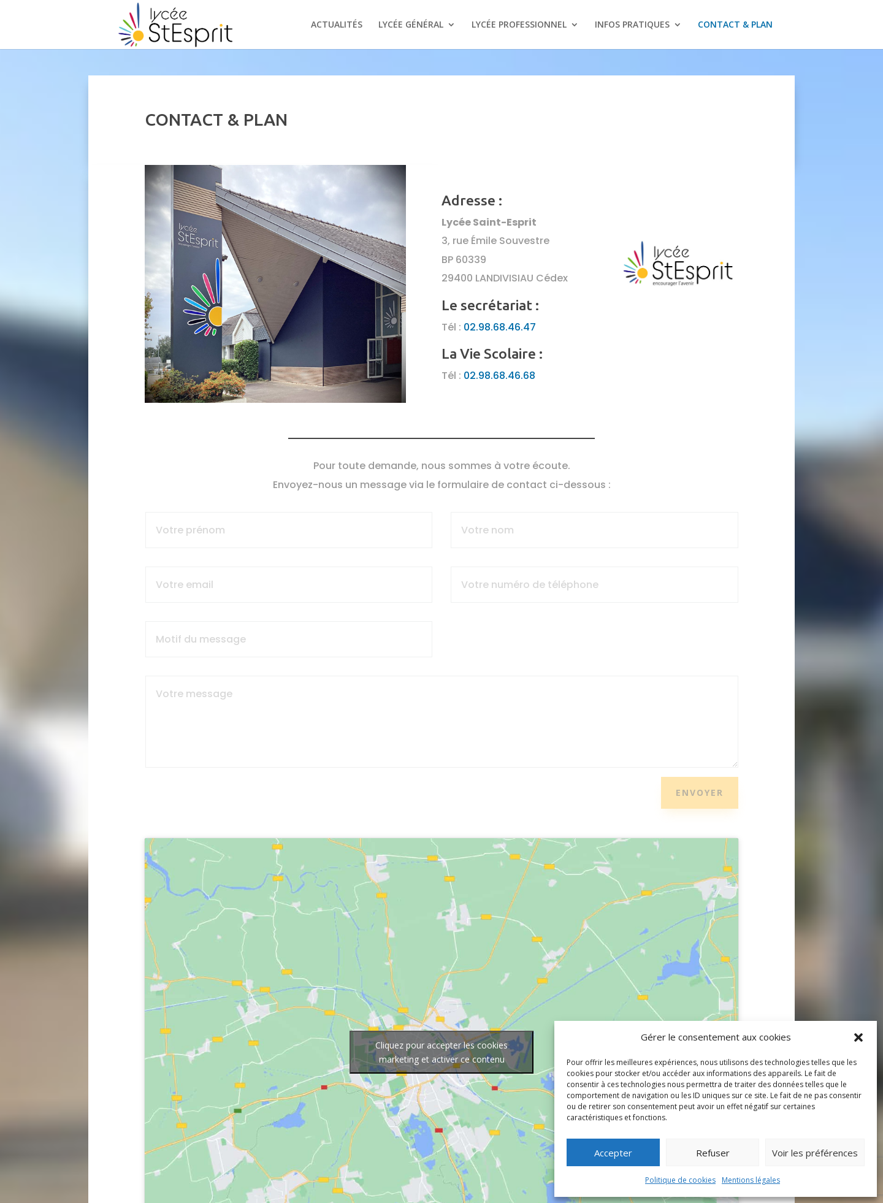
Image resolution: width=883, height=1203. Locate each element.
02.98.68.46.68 (499, 376)
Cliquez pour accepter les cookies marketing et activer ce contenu (441, 1052)
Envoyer (700, 792)
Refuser (713, 1153)
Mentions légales (751, 1180)
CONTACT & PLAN (735, 25)
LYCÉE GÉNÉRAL (410, 25)
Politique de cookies (680, 1180)
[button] (858, 1037)
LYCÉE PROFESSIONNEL (519, 25)
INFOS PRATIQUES (632, 25)
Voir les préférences (815, 1153)
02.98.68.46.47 (500, 327)
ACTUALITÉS (336, 25)
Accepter (613, 1153)
